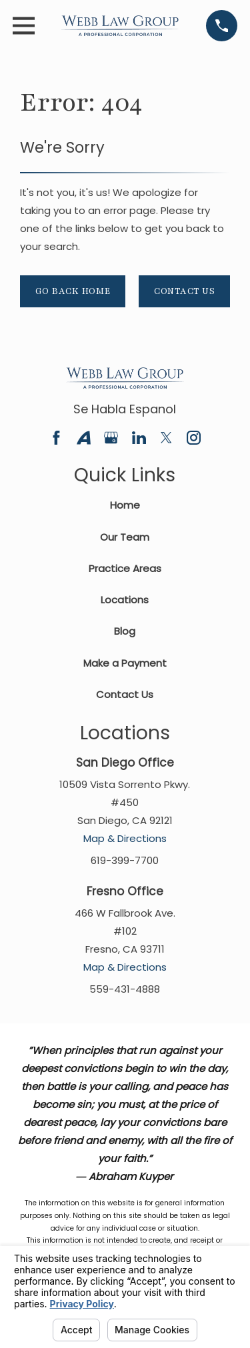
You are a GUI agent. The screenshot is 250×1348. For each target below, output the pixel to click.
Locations (125, 600)
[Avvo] (84, 438)
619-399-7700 (125, 860)
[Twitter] (166, 438)
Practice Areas (125, 568)
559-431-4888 (124, 989)
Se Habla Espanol (124, 409)
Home (125, 505)
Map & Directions (125, 838)
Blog (124, 631)
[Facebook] (56, 438)
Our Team (124, 537)
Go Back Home (73, 291)
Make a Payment (125, 663)
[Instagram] (194, 438)
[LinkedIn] (139, 438)
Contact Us (184, 291)
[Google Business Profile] (111, 438)
